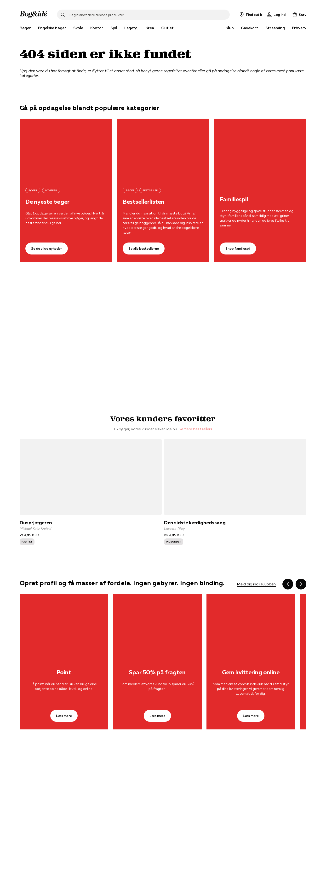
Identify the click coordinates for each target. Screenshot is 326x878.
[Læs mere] (64, 623)
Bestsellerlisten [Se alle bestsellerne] (143, 202)
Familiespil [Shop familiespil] (234, 199)
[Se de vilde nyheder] (66, 149)
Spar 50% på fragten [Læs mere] (157, 672)
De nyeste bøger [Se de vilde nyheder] (47, 202)
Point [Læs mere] (64, 672)
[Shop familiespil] (260, 149)
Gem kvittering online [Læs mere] (251, 672)
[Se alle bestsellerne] (163, 149)
